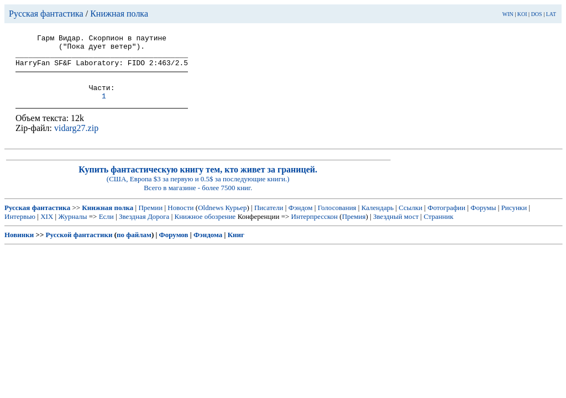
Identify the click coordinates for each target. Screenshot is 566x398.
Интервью (19, 228)
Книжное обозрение (204, 228)
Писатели (269, 219)
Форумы (483, 219)
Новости (180, 219)
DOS (536, 14)
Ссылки (410, 219)
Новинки (19, 246)
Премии (150, 219)
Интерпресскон (314, 228)
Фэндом (301, 219)
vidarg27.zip (76, 139)
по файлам (134, 246)
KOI (522, 14)
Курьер (236, 219)
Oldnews (210, 219)
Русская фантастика (46, 13)
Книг (236, 246)
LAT (551, 14)
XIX (46, 228)
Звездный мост (395, 228)
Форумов (173, 246)
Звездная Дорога (144, 228)
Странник (438, 228)
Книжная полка (119, 13)
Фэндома (207, 246)
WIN (507, 14)
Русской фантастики (79, 246)
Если (106, 228)
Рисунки (514, 219)
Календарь (377, 219)
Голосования (337, 219)
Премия (354, 228)
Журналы (72, 228)
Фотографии (446, 219)
